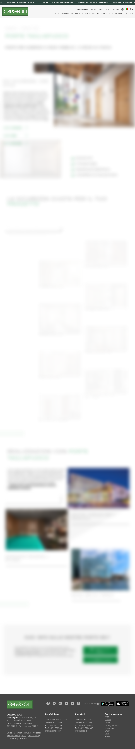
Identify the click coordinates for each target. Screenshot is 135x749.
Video (100, 9)
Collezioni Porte (92, 14)
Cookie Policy (12, 738)
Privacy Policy (34, 735)
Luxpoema (109, 728)
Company (108, 9)
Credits (23, 738)
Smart (107, 730)
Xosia (107, 736)
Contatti (116, 9)
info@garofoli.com (53, 730)
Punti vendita (82, 9)
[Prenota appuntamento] (67, 2)
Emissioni (11, 732)
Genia (107, 722)
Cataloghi (93, 9)
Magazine (118, 14)
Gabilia (108, 719)
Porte (56, 14)
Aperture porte (77, 14)
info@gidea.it (81, 730)
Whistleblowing (24, 732)
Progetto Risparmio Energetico (24, 734)
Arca (107, 716)
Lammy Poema (112, 725)
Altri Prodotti (107, 14)
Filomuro (65, 14)
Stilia (107, 733)
